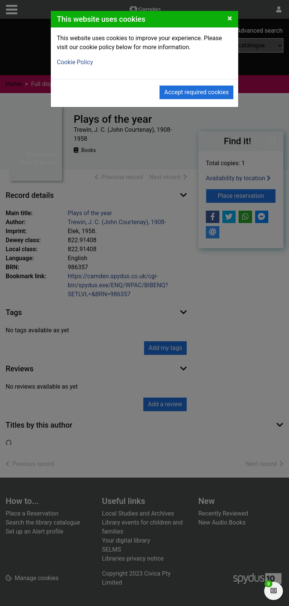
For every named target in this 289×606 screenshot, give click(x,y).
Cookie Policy (75, 62)
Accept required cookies (196, 92)
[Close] (229, 18)
